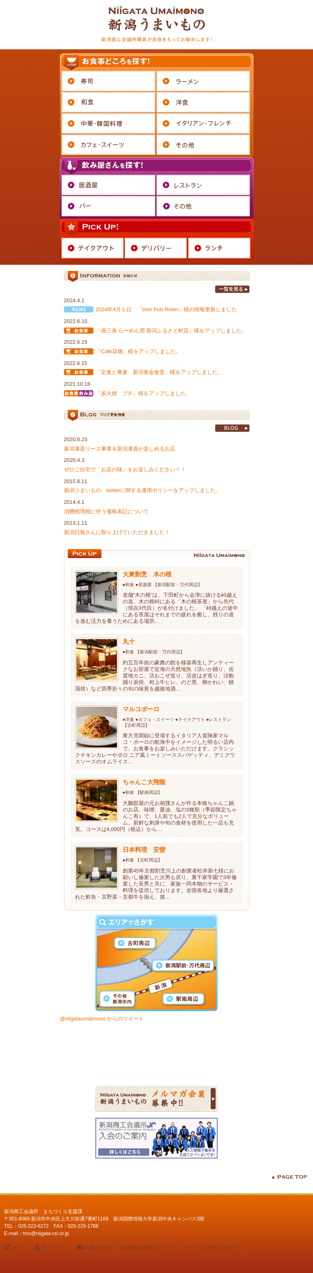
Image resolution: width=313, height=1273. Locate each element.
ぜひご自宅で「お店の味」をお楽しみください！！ (125, 469)
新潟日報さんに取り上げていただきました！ (117, 532)
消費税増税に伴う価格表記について (106, 511)
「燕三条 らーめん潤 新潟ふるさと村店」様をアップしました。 (171, 331)
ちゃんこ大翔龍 (144, 781)
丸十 (129, 641)
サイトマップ (55, 1247)
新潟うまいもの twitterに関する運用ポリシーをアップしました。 (142, 490)
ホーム (19, 1247)
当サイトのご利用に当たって (211, 1247)
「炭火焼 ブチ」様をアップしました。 (143, 393)
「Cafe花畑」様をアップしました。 (138, 351)
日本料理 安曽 (144, 849)
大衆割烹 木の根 (147, 574)
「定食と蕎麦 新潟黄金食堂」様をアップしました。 (159, 372)
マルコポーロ (141, 709)
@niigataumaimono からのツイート (102, 1019)
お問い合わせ (98, 1247)
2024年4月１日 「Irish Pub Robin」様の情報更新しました (166, 309)
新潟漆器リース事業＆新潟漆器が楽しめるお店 (119, 449)
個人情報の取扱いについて (147, 1247)
